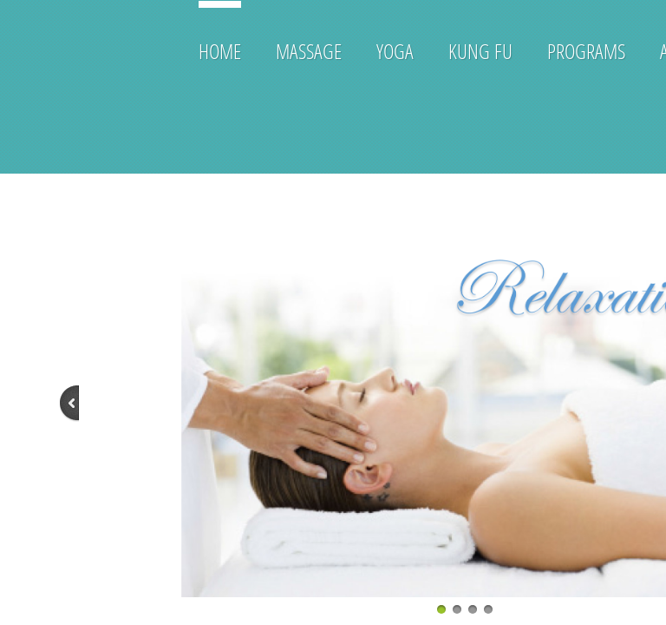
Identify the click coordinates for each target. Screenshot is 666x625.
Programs (586, 50)
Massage (309, 50)
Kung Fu (480, 50)
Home (220, 50)
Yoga (395, 50)
